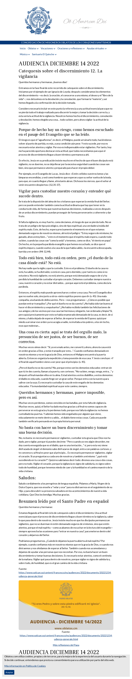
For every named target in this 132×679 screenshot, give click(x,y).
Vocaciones (47, 48)
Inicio (23, 48)
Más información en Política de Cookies (25, 665)
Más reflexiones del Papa (66, 645)
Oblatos (32, 48)
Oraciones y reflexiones (69, 48)
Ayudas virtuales (95, 48)
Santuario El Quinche (43, 54)
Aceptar (9, 672)
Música (23, 54)
